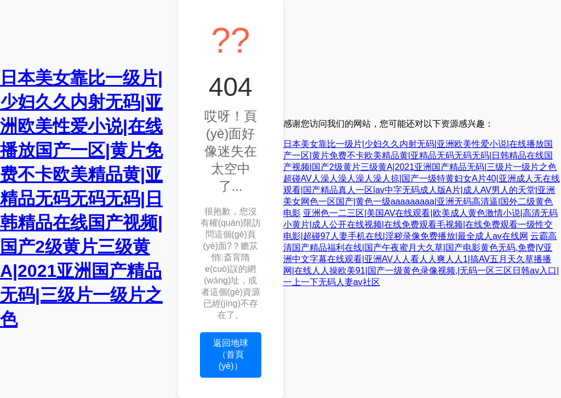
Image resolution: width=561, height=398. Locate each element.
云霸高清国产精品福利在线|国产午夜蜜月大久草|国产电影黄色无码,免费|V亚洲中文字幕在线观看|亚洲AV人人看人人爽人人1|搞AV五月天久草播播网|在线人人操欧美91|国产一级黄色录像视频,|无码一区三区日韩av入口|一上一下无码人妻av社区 (421, 259)
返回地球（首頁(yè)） (230, 354)
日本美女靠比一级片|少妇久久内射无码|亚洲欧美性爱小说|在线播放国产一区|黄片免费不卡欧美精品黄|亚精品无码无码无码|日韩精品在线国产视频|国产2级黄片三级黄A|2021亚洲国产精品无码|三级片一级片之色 (81, 198)
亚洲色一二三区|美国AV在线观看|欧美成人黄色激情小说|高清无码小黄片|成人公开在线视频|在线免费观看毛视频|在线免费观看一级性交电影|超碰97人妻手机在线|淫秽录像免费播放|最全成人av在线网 (420, 224)
